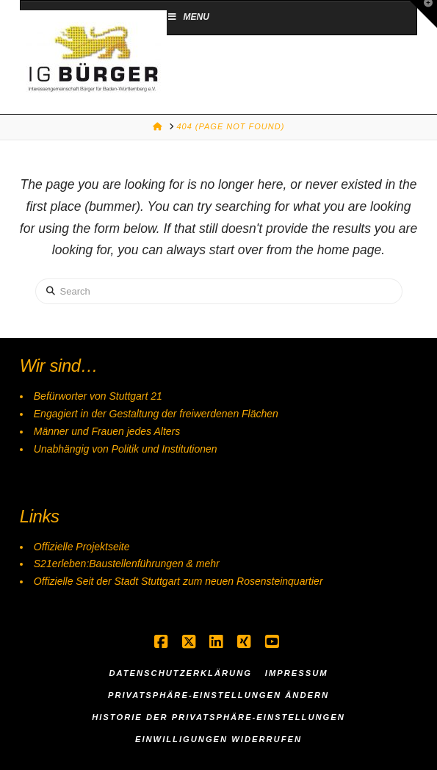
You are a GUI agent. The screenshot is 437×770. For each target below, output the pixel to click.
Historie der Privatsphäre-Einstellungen (218, 717)
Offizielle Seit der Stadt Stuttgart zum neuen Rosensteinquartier (178, 581)
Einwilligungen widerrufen (218, 739)
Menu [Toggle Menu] (188, 17)
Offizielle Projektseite (82, 547)
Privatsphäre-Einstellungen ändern (218, 695)
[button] (423, 14)
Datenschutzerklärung (180, 673)
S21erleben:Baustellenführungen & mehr (127, 563)
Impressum (296, 673)
